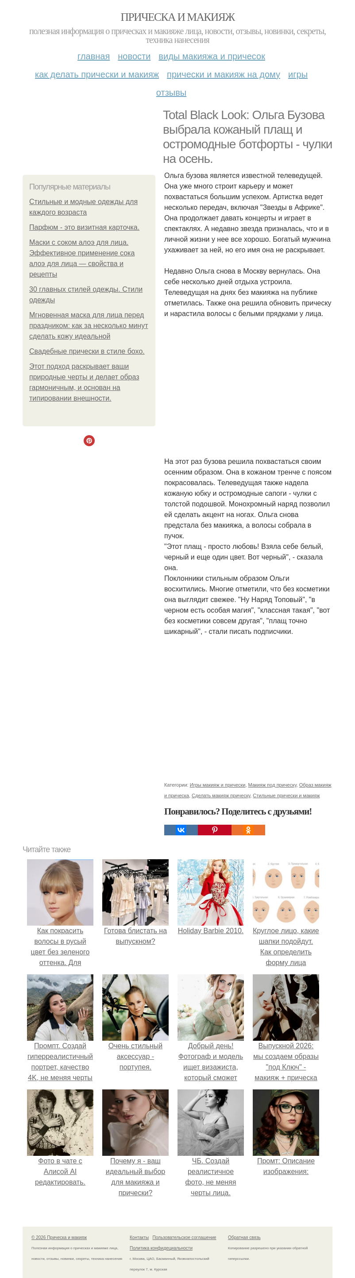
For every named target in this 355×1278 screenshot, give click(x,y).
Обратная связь (244, 1237)
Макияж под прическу (272, 785)
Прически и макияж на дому (223, 74)
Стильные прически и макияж (286, 795)
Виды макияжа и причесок (211, 56)
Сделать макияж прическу (221, 795)
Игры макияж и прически (218, 785)
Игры (298, 74)
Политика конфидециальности (161, 1248)
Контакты (139, 1237)
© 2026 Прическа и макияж (59, 1237)
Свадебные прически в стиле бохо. (87, 351)
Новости (134, 56)
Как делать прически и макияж (97, 74)
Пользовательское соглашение (184, 1237)
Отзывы (171, 92)
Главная (93, 56)
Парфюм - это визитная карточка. (84, 227)
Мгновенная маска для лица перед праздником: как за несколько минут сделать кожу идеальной (88, 325)
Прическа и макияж (178, 17)
